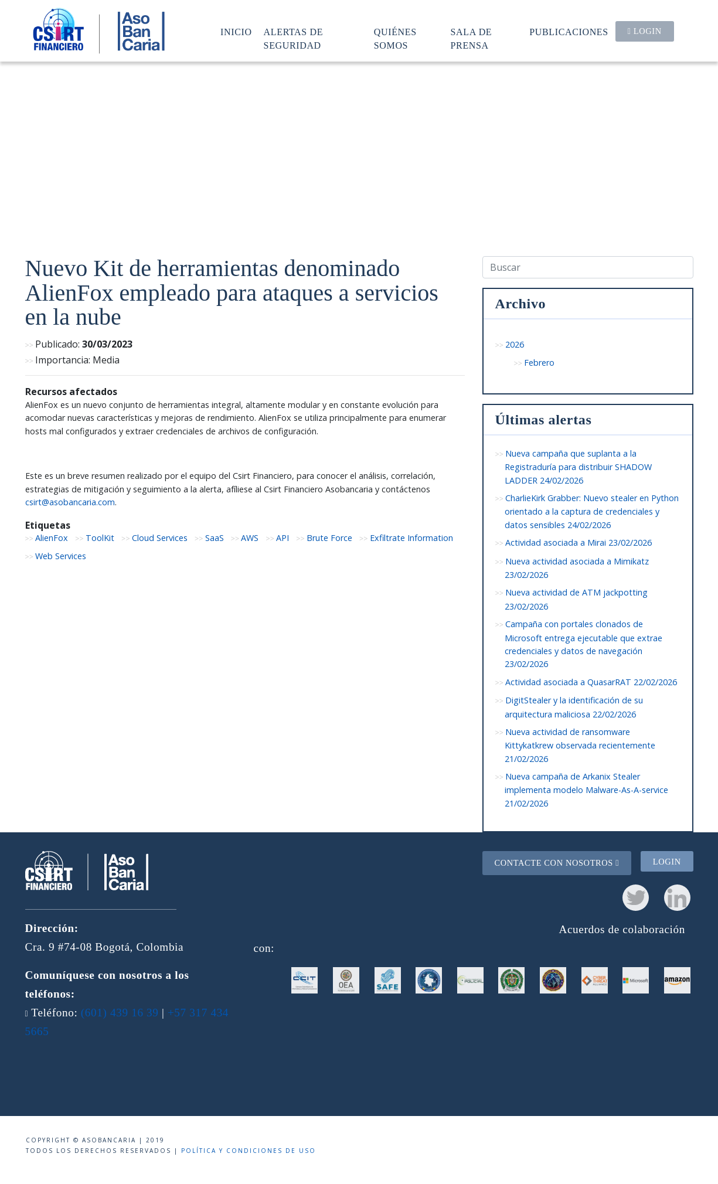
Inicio (236, 32)
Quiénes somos (395, 38)
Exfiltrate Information (411, 537)
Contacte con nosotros (556, 862)
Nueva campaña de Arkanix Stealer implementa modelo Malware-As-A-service (586, 790)
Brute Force (329, 537)
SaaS (214, 537)
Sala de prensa (471, 38)
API (282, 537)
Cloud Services (160, 537)
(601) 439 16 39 (120, 1012)
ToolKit (100, 537)
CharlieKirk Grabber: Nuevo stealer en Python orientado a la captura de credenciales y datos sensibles (592, 511)
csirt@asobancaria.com (70, 502)
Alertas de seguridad (294, 38)
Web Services (60, 556)
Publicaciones (568, 32)
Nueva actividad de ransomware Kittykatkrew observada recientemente (580, 745)
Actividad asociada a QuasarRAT (591, 682)
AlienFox (51, 537)
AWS (249, 537)
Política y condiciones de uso (248, 1150)
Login (645, 31)
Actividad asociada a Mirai (578, 542)
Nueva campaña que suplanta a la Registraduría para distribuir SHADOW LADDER (578, 467)
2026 (514, 344)
